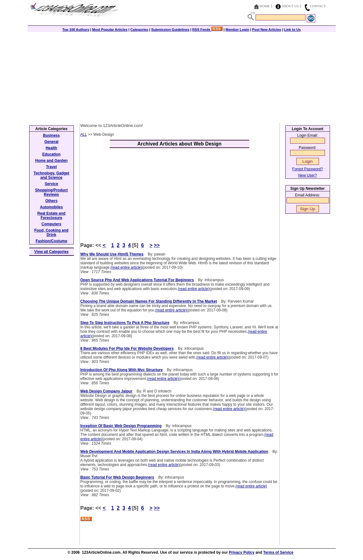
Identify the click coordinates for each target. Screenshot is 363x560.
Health (51, 148)
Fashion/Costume (51, 241)
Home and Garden (51, 160)
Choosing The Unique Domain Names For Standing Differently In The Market (148, 301)
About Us (290, 6)
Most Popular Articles (110, 29)
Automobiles (51, 207)
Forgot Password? (307, 169)
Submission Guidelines (170, 29)
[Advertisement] (182, 76)
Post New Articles (266, 29)
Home (265, 6)
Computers (51, 224)
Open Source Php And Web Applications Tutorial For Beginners (137, 280)
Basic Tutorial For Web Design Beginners (117, 477)
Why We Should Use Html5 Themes (112, 254)
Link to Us (292, 29)
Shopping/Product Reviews (51, 192)
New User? (307, 175)
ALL (83, 134)
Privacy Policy (241, 552)
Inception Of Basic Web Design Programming (121, 426)
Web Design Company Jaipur (106, 391)
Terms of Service (278, 552)
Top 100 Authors (75, 29)
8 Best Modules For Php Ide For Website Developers (127, 348)
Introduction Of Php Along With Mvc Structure (121, 370)
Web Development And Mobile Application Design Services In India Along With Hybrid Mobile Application (174, 451)
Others (51, 201)
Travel (51, 167)
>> (157, 245)
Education (51, 154)
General (51, 142)
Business (51, 135)
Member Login (237, 29)
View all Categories (51, 252)
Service (51, 184)
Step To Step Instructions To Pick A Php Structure (124, 323)
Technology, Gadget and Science (51, 175)
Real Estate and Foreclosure (51, 215)
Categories (139, 29)
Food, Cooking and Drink (51, 232)
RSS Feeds (207, 29)
